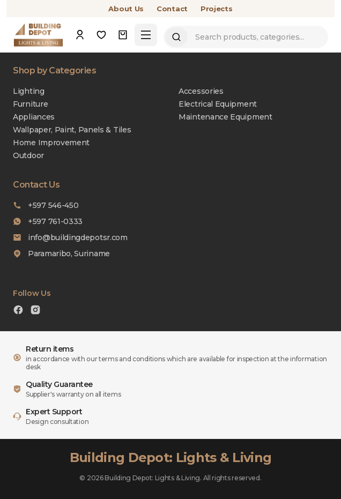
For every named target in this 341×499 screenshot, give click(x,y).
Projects (217, 8)
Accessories (201, 91)
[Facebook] (18, 311)
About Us (126, 8)
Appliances (34, 117)
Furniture (30, 104)
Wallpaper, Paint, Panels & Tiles (72, 130)
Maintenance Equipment (225, 117)
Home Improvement (51, 142)
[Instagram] (35, 311)
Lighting (29, 91)
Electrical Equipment (218, 104)
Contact (172, 8)
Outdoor (28, 155)
